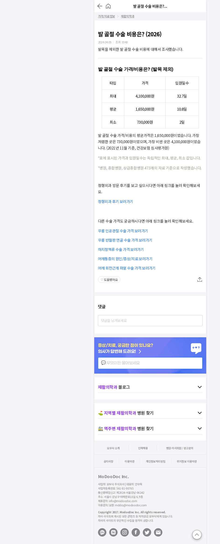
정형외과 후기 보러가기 (115, 201)
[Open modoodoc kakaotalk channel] (102, 532)
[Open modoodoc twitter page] (147, 532)
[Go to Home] (108, 6)
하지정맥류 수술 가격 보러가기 (121, 249)
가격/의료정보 (106, 16)
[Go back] (100, 6)
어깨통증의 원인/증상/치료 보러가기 (125, 258)
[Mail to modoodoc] (158, 532)
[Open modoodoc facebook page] (136, 532)
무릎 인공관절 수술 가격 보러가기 (123, 230)
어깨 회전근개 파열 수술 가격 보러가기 (127, 268)
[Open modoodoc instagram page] (124, 532)
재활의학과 (127, 16)
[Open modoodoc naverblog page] (113, 532)
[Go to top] (197, 534)
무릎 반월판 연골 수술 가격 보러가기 (125, 240)
